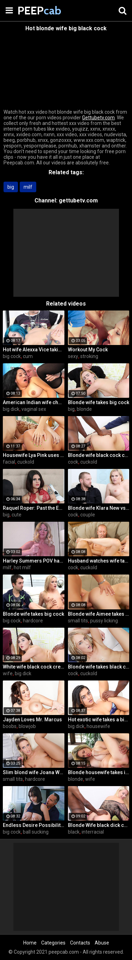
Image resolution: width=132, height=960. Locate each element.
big (10, 187)
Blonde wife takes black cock (99, 667)
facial (9, 462)
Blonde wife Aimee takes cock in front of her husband (99, 614)
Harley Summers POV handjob (33, 561)
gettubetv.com (78, 200)
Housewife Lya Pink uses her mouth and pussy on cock (33, 455)
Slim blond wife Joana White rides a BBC (33, 772)
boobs (10, 726)
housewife (98, 726)
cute (16, 514)
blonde (84, 409)
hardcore (33, 620)
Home (30, 943)
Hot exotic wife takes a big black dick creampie (99, 719)
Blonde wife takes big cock (98, 402)
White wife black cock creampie (33, 667)
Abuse (102, 943)
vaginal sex (33, 409)
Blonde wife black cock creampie (99, 455)
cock (73, 462)
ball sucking (36, 832)
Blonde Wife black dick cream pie (99, 825)
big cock (12, 356)
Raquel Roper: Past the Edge (33, 508)
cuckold (25, 462)
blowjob (27, 726)
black (74, 832)
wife (8, 673)
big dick (11, 409)
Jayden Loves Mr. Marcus (32, 719)
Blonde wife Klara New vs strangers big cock (99, 508)
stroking (89, 356)
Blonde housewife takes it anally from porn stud (99, 772)
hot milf (22, 567)
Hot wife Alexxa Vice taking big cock (33, 349)
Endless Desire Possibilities (33, 825)
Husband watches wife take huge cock (99, 561)
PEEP (35, 10)
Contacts (80, 943)
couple (87, 514)
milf (28, 187)
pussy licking (104, 620)
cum (28, 356)
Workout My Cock (88, 349)
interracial (93, 832)
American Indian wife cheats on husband (33, 402)
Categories (53, 943)
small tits (78, 620)
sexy (73, 356)
